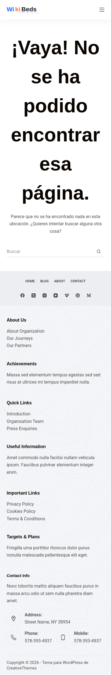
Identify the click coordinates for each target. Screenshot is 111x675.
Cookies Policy (21, 511)
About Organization (25, 331)
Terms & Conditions (26, 518)
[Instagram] (45, 295)
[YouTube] (56, 295)
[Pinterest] (78, 295)
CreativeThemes (22, 668)
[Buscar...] (50, 251)
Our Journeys (20, 338)
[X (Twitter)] (33, 295)
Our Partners (19, 345)
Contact (78, 281)
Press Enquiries (22, 428)
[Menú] (101, 9)
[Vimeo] (67, 295)
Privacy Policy (20, 504)
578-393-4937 (38, 640)
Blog (44, 281)
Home (30, 281)
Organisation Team (25, 421)
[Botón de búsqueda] (98, 251)
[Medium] (89, 295)
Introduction (18, 414)
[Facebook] (22, 295)
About (59, 281)
